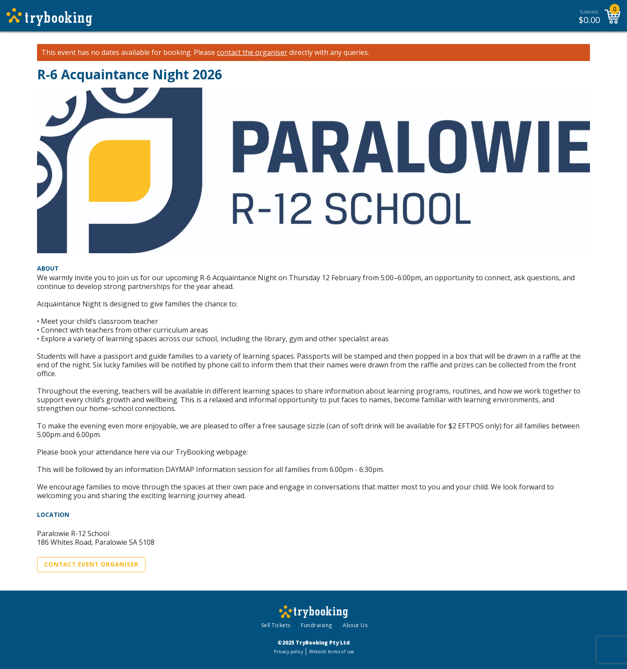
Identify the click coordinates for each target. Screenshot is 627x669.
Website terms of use (331, 652)
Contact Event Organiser (91, 564)
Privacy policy (288, 652)
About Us (355, 625)
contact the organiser (252, 52)
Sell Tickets (275, 625)
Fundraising (316, 625)
